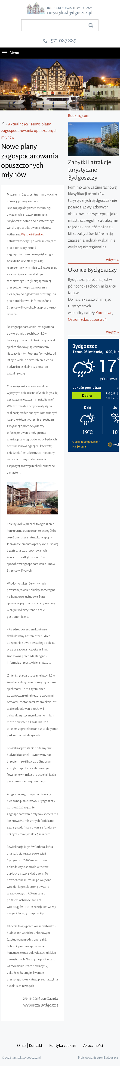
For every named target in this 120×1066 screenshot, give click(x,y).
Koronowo (103, 313)
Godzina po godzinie (85, 441)
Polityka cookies (62, 1046)
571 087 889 (64, 40)
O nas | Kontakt (29, 1046)
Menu (10, 53)
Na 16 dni (78, 446)
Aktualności (18, 124)
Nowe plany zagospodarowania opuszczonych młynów (29, 131)
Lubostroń (98, 320)
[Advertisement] (94, 476)
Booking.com (78, 116)
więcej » (112, 260)
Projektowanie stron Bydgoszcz (98, 1057)
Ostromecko (78, 320)
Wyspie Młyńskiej (32, 234)
